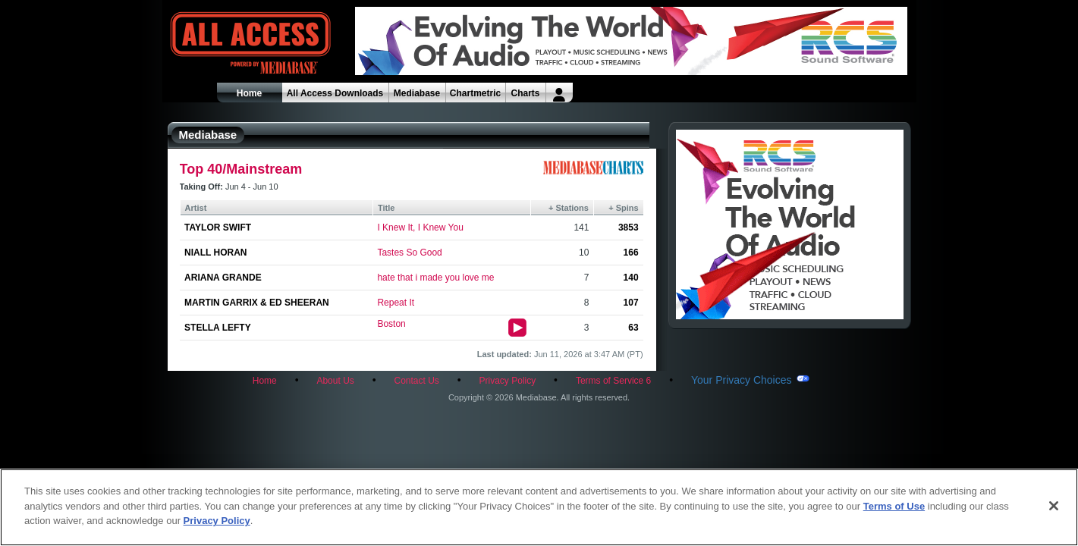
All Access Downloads (335, 93)
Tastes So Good (409, 252)
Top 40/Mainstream (241, 169)
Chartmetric (475, 93)
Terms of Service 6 (613, 380)
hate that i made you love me (435, 277)
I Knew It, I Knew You (420, 227)
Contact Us (416, 380)
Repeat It (395, 302)
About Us (335, 380)
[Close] (1053, 505)
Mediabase (417, 93)
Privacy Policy (507, 380)
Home (249, 93)
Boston (391, 323)
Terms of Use (894, 506)
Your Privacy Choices (741, 380)
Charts (525, 93)
